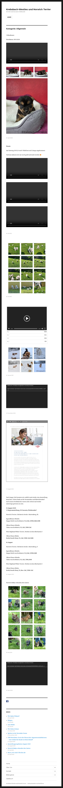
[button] (27, 318)
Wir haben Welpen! (13, 716)
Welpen (10, 720)
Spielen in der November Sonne (17, 733)
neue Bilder (11, 724)
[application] (27, 318)
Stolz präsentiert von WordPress (36, 783)
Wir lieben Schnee (13, 729)
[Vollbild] (45, 328)
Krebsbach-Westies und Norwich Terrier (28, 9)
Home (8, 763)
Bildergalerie (10, 775)
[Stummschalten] (42, 328)
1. (8, 331)
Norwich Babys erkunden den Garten (19, 748)
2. (8, 335)
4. (8, 341)
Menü (9, 17)
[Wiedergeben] (9, 328)
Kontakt (8, 771)
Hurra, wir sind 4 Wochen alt (16, 752)
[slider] (25, 328)
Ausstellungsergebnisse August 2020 (19, 744)
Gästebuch (9, 778)
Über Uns (9, 767)
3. (8, 338)
